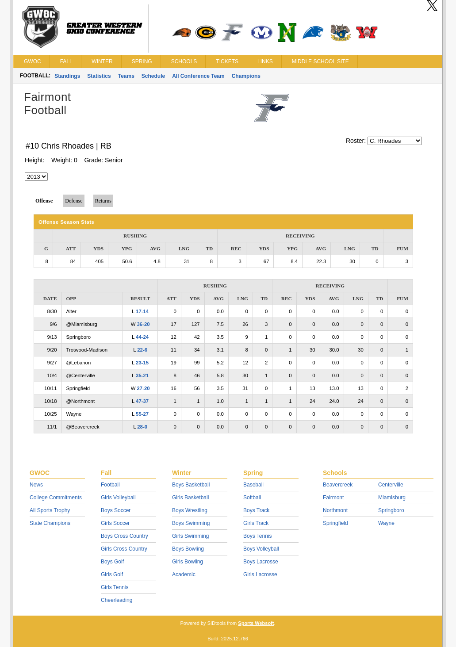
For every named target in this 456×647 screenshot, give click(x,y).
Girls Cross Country (124, 549)
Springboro (391, 510)
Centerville (390, 485)
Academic (183, 574)
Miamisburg (392, 497)
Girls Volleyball (118, 497)
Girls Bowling (187, 562)
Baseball (253, 485)
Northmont (335, 510)
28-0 (142, 426)
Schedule (153, 76)
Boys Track (256, 510)
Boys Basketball (191, 485)
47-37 (142, 401)
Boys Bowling (188, 549)
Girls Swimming (190, 536)
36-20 (143, 324)
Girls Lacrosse (260, 574)
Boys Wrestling (189, 510)
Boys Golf (112, 562)
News (36, 485)
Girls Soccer (115, 523)
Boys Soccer (115, 510)
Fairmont (333, 497)
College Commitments (56, 497)
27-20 (143, 388)
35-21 (142, 375)
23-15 (142, 362)
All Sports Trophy (50, 510)
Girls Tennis (114, 587)
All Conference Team (198, 76)
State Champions (50, 523)
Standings (67, 76)
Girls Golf (112, 574)
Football (110, 485)
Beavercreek (338, 485)
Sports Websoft (256, 623)
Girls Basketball (190, 497)
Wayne (386, 523)
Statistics (99, 76)
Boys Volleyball (261, 549)
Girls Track (255, 523)
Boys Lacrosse (260, 562)
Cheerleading (116, 600)
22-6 (142, 349)
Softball (252, 497)
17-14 (142, 311)
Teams (126, 76)
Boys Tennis (257, 536)
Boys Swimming (191, 523)
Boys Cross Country (124, 536)
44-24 (142, 337)
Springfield (335, 523)
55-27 (142, 414)
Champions (246, 76)
